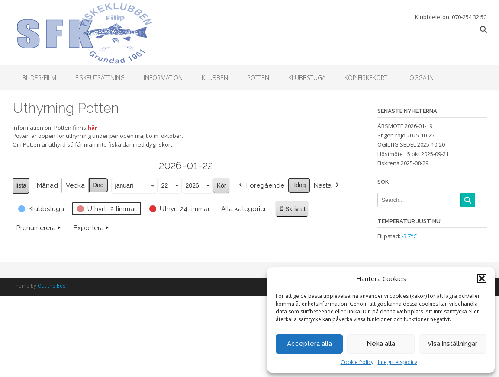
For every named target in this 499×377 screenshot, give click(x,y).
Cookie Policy (357, 362)
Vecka (74, 185)
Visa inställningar (452, 344)
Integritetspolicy (397, 362)
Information (163, 77)
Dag (97, 185)
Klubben (215, 77)
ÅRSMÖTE (390, 126)
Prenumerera (39, 228)
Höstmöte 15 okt (398, 154)
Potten (258, 77)
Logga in (420, 77)
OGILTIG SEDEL (396, 144)
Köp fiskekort (365, 77)
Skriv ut (292, 210)
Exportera (92, 228)
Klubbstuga (306, 77)
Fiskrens (388, 163)
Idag (300, 185)
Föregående (260, 185)
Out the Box (51, 285)
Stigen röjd (391, 135)
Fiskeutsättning (100, 77)
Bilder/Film (39, 77)
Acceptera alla (309, 344)
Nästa (326, 185)
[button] (481, 278)
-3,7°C (409, 236)
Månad (47, 185)
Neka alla (381, 344)
